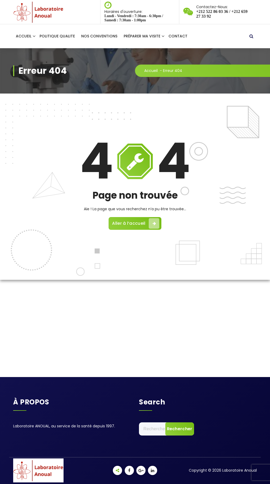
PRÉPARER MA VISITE (142, 36)
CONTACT (177, 36)
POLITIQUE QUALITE (57, 36)
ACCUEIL (23, 36)
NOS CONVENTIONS (99, 36)
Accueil (151, 70)
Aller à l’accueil (135, 223)
